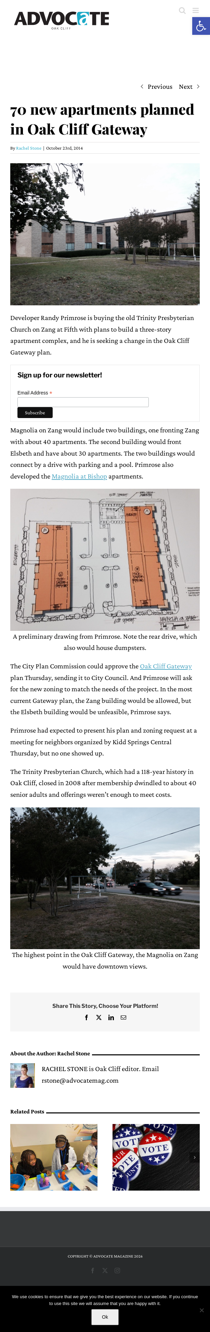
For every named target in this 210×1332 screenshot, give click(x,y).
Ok (105, 1317)
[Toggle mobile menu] (196, 10)
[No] (201, 1310)
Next (186, 86)
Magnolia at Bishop (79, 476)
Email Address (34, 393)
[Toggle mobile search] (182, 10)
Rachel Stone (28, 148)
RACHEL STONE (65, 1069)
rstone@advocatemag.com (80, 1080)
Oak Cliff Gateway (166, 666)
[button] (201, 26)
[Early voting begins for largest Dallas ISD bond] (156, 1128)
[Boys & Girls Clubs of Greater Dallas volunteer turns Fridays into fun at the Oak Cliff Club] (53, 1128)
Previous (160, 86)
